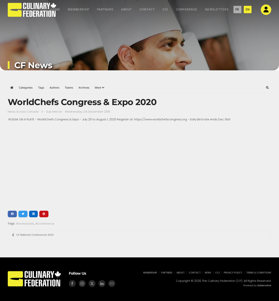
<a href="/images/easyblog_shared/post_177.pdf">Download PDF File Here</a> (139, 166)
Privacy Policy (232, 272)
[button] (99, 87)
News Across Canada (23, 111)
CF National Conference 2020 (33, 235)
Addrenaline (264, 285)
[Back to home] (32, 9)
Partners (105, 9)
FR (237, 9)
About (126, 9)
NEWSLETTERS (217, 9)
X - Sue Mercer (51, 112)
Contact (147, 9)
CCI (165, 9)
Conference (186, 9)
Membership (78, 9)
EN (248, 9)
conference (46, 224)
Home (55, 9)
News (208, 272)
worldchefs (26, 224)
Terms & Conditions (257, 272)
